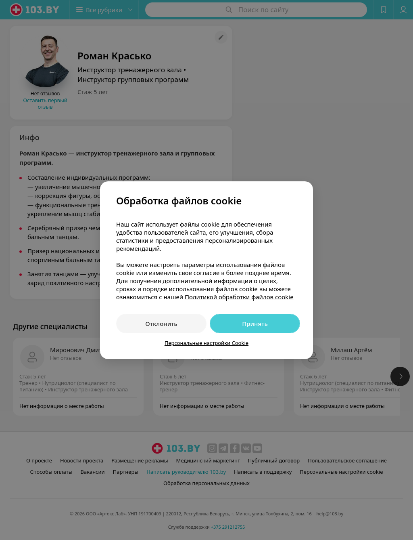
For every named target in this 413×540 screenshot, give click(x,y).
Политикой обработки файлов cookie (239, 297)
